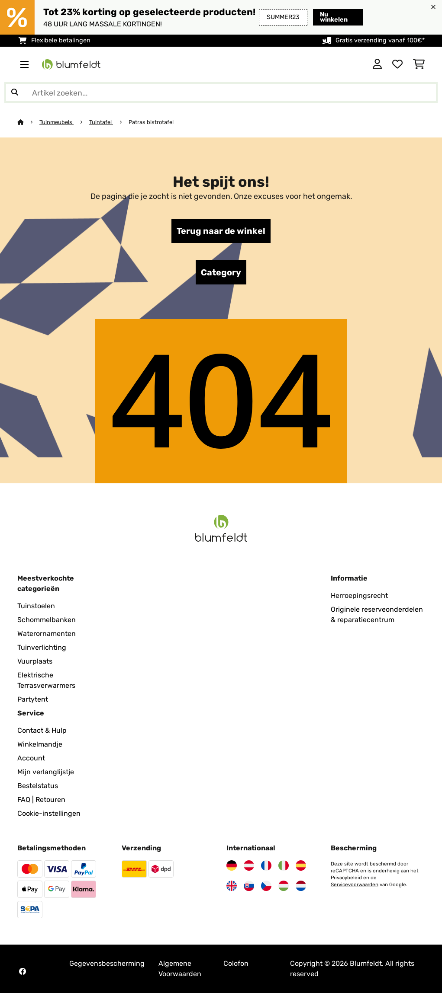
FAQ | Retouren (41, 799)
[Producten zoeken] (221, 92)
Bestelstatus (37, 786)
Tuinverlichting (41, 647)
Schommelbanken (46, 620)
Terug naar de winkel (221, 231)
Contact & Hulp (42, 730)
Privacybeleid (346, 878)
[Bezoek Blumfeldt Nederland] (301, 886)
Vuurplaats (34, 661)
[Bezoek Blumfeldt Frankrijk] (266, 865)
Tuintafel (101, 122)
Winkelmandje (39, 744)
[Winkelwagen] (419, 64)
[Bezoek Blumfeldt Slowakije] (249, 886)
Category (221, 272)
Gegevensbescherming (107, 963)
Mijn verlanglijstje (45, 772)
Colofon (235, 963)
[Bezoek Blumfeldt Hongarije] (283, 886)
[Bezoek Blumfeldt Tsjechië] (266, 886)
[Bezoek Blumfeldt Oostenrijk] (249, 865)
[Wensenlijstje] (397, 64)
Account (31, 758)
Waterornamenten (46, 633)
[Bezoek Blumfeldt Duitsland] (231, 865)
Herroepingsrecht (359, 595)
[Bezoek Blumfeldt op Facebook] (22, 971)
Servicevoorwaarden (354, 884)
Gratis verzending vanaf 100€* (380, 40)
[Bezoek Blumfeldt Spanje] (301, 865)
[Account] (377, 64)
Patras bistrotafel (151, 122)
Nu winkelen (334, 17)
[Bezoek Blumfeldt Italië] (283, 865)
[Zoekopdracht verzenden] (14, 92)
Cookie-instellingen (49, 813)
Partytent (32, 699)
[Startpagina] (28, 122)
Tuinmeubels (56, 122)
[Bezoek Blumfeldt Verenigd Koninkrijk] (231, 886)
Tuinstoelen (36, 606)
